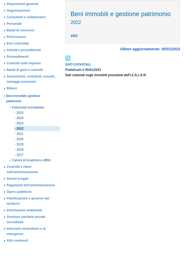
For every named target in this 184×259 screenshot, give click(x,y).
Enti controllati (18, 43)
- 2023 (19, 123)
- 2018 (19, 150)
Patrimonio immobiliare (26, 107)
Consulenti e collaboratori (26, 17)
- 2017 (19, 155)
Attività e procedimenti (24, 50)
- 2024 (19, 118)
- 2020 (19, 139)
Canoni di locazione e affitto (30, 160)
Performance (16, 37)
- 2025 (19, 113)
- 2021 (19, 134)
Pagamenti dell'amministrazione (31, 185)
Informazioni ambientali (24, 210)
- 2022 (19, 128)
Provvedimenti (18, 56)
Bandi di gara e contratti (25, 70)
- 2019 (19, 144)
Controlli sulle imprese (24, 63)
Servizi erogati (17, 178)
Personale (14, 24)
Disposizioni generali (22, 4)
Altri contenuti (17, 240)
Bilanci (12, 88)
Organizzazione (18, 10)
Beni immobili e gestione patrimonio (22, 98)
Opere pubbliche (19, 192)
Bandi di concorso (20, 30)
